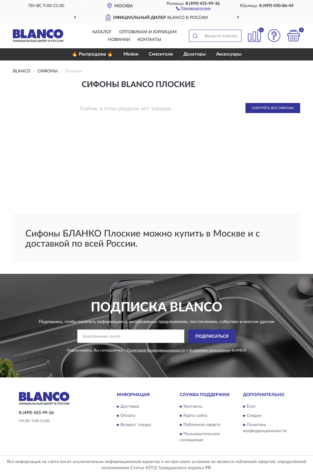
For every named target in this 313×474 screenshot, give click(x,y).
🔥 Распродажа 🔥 (92, 54)
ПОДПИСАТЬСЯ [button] (212, 336)
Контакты (149, 40)
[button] (193, 8)
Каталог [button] (102, 32)
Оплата (127, 416)
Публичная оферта (201, 425)
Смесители (161, 54)
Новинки (119, 40)
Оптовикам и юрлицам (148, 32)
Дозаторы (194, 54)
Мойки (130, 54)
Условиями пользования (209, 350)
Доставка (129, 407)
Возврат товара (135, 425)
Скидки (254, 416)
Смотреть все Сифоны (273, 108)
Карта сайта (195, 416)
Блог (251, 407)
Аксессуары (228, 54)
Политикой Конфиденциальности (156, 350)
